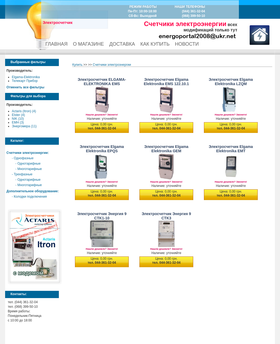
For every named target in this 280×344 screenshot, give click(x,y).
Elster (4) (18, 115)
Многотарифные (29, 169)
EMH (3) (18, 122)
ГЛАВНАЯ (56, 44)
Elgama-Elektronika (26, 77)
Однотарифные (29, 163)
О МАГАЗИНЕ (88, 44)
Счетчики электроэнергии (27, 153)
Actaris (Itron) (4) (24, 111)
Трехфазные (23, 174)
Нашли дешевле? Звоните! (102, 114)
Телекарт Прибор (25, 81)
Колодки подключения (30, 196)
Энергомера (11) (24, 126)
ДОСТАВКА (122, 44)
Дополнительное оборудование (32, 191)
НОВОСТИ (187, 44)
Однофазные (23, 158)
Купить (77, 65)
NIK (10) (18, 119)
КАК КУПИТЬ (155, 44)
